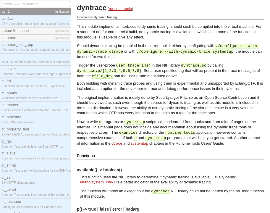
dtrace (116, 143)
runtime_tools (120, 9)
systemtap (139, 143)
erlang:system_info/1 (97, 182)
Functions (86, 156)
